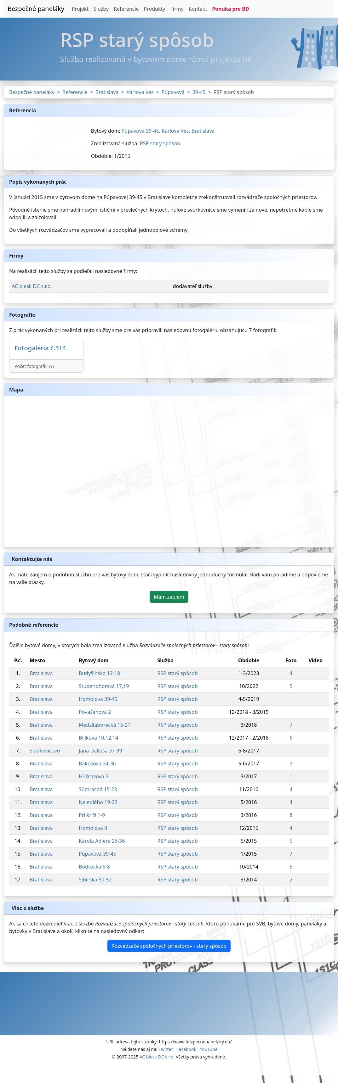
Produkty (154, 8)
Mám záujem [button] (169, 596)
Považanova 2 (95, 711)
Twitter (165, 1049)
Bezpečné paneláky (36, 8)
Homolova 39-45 (98, 699)
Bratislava (106, 92)
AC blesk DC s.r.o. (32, 286)
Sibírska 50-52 (95, 879)
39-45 (199, 92)
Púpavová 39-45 (97, 853)
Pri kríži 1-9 (92, 815)
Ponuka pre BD (230, 8)
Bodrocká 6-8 (94, 866)
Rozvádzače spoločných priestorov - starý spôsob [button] (169, 945)
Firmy (176, 8)
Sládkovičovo (45, 750)
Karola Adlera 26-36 (102, 840)
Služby (101, 8)
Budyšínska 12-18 (99, 673)
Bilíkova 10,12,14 (98, 737)
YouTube (209, 1049)
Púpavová (173, 92)
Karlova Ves (139, 92)
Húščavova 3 (93, 776)
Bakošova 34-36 (97, 763)
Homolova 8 (93, 828)
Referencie (126, 8)
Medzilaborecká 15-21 (104, 724)
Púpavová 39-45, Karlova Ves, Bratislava (168, 130)
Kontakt (198, 8)
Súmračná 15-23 (98, 789)
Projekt (80, 8)
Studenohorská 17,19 (104, 686)
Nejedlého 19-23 (98, 802)
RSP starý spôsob (160, 143)
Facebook (186, 1049)
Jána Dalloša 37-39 (100, 750)
